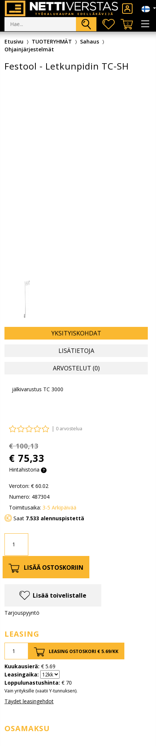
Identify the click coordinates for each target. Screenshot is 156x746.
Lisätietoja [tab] (76, 351)
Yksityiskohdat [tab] (76, 333)
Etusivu (13, 41)
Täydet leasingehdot (29, 701)
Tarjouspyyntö (21, 612)
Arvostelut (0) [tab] (76, 368)
